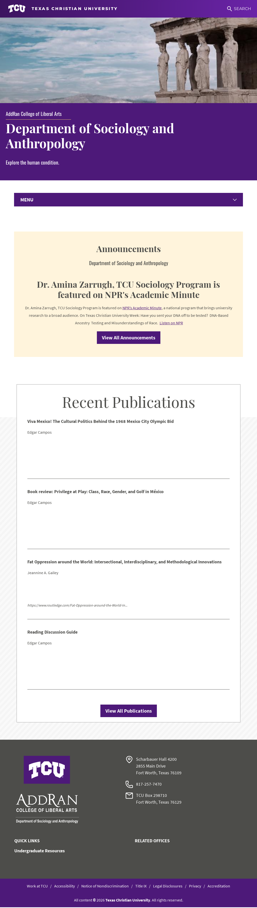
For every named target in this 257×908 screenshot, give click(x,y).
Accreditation (219, 886)
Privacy (195, 886)
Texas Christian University (127, 900)
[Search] (239, 9)
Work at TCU (37, 886)
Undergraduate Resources (39, 851)
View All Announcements (128, 338)
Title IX (141, 886)
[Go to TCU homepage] (63, 9)
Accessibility (64, 886)
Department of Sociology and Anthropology (90, 136)
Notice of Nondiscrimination (105, 886)
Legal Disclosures (167, 886)
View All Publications (128, 711)
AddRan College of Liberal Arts (33, 113)
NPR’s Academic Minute (142, 308)
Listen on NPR (171, 323)
